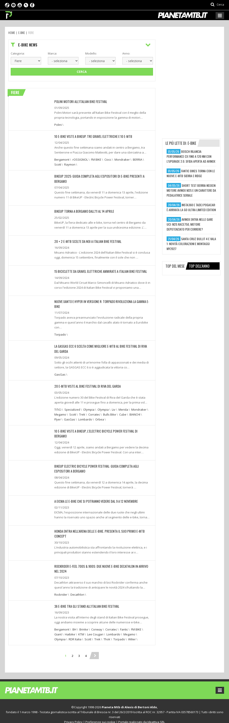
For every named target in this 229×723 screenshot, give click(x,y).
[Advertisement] (195, 67)
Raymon (69, 164)
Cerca (82, 71)
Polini (58, 125)
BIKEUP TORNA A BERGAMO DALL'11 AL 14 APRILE (83, 211)
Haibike (70, 627)
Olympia (88, 408)
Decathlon (77, 588)
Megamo (60, 413)
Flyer (57, 418)
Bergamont (61, 160)
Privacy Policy (73, 715)
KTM (81, 627)
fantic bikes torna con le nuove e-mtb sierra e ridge (191, 173)
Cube (122, 413)
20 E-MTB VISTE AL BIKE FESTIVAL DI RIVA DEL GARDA (85, 385)
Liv (113, 408)
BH (74, 622)
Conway (96, 622)
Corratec (94, 413)
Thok (107, 632)
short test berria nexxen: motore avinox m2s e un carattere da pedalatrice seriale (191, 190)
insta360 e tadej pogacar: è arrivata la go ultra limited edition (191, 207)
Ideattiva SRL (156, 715)
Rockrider (60, 588)
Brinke (83, 622)
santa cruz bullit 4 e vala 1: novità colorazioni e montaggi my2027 (191, 243)
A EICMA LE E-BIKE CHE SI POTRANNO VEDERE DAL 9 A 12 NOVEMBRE (94, 494)
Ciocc (107, 160)
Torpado (60, 334)
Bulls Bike (109, 413)
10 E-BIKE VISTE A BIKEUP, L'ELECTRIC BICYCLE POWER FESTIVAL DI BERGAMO (100, 430)
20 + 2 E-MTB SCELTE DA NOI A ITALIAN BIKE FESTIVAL (86, 241)
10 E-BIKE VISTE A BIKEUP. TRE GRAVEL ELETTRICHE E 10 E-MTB (91, 136)
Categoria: (18, 53)
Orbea (99, 418)
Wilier (132, 632)
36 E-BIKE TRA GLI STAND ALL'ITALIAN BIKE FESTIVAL (85, 599)
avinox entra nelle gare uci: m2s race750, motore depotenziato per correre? (190, 224)
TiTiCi (57, 408)
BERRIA (137, 160)
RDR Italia (75, 632)
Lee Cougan (95, 627)
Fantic (124, 622)
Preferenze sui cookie (100, 715)
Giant (58, 627)
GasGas (60, 374)
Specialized (72, 408)
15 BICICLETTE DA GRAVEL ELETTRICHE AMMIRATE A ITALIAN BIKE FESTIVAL (98, 271)
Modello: (91, 53)
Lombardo (85, 418)
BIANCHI (134, 413)
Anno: (126, 53)
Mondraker (122, 160)
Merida (123, 408)
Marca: (52, 53)
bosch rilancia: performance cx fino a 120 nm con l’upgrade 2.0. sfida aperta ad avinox (191, 156)
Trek (82, 413)
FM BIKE (96, 160)
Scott (57, 164)
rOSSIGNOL (80, 160)
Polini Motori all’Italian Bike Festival (79, 101)
